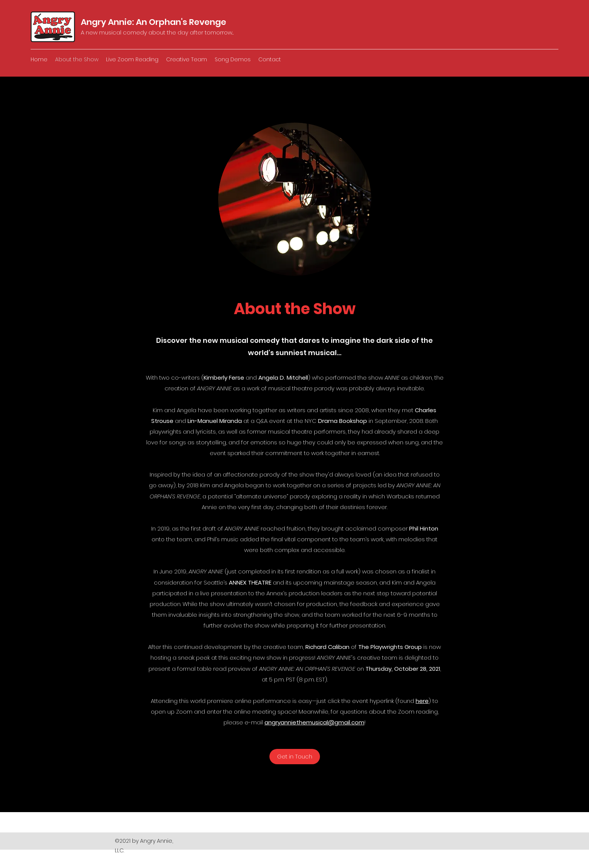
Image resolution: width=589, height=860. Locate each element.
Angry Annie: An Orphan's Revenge (153, 22)
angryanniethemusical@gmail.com (314, 722)
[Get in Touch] (294, 756)
